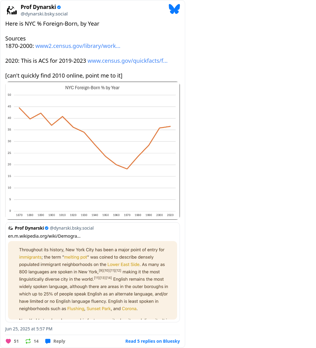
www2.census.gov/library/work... (78, 45)
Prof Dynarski (38, 7)
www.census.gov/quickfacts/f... (128, 60)
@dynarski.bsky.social (44, 14)
